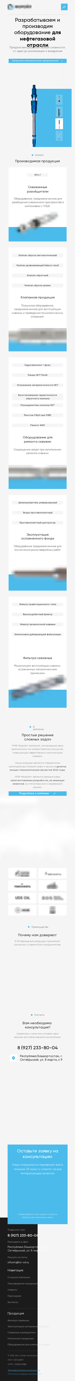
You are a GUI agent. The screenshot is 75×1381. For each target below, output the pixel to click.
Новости (12, 1290)
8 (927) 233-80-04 (37, 1047)
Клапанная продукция (38, 297)
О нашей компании (19, 1277)
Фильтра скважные (37, 658)
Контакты (13, 1302)
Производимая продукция (23, 1284)
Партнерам (14, 1296)
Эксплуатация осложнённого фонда (28, 1326)
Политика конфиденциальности (24, 1374)
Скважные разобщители (22, 1332)
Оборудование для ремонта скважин (29, 1344)
